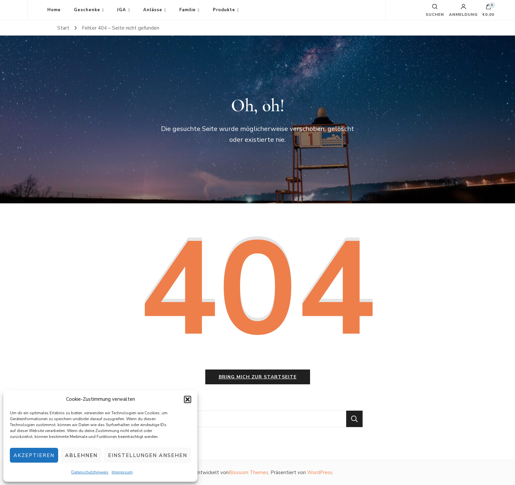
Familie (187, 10)
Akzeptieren (34, 455)
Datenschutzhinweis (89, 472)
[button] (187, 399)
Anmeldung (463, 10)
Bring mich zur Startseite (258, 377)
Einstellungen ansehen (147, 455)
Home (54, 10)
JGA (121, 10)
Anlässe (152, 10)
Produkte (224, 10)
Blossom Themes (248, 472)
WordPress (319, 472)
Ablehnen (81, 455)
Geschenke (87, 10)
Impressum (122, 472)
